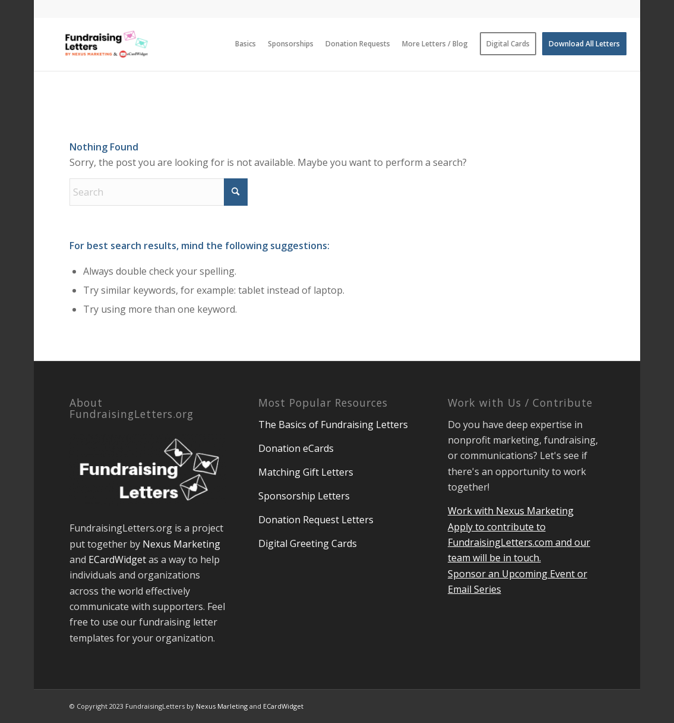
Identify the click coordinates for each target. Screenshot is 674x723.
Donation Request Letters (316, 519)
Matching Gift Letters (305, 472)
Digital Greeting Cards (307, 543)
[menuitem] (245, 44)
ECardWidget (117, 559)
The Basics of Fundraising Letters (333, 424)
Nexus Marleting (222, 706)
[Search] (158, 192)
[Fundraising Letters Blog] (107, 44)
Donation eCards (296, 448)
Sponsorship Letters (304, 495)
